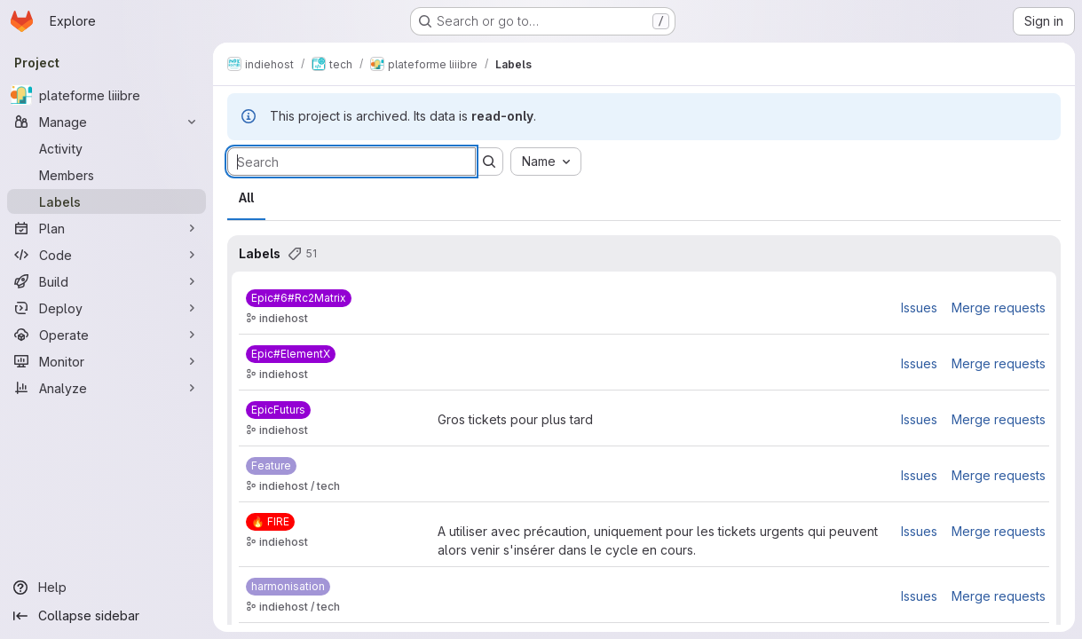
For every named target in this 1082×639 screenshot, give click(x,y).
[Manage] (106, 121)
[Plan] (106, 228)
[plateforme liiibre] (106, 95)
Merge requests (999, 307)
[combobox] (545, 161)
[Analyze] (106, 387)
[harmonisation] (288, 587)
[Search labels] (351, 161)
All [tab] (246, 197)
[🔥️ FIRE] (270, 522)
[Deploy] (106, 308)
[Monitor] (106, 361)
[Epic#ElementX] (291, 354)
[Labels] (106, 201)
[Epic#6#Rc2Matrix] (298, 298)
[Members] (106, 174)
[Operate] (106, 334)
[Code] (106, 254)
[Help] (106, 587)
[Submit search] (489, 161)
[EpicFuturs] (278, 410)
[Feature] (271, 466)
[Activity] (106, 148)
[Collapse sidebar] (106, 616)
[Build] (106, 281)
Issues (919, 307)
